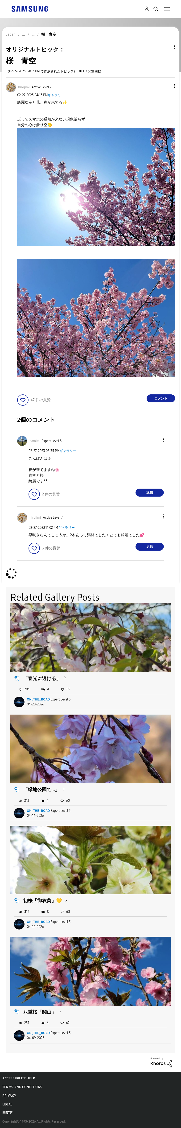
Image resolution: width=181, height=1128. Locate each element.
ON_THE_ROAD (38, 699)
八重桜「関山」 (39, 1012)
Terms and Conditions (22, 1087)
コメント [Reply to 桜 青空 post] (161, 399)
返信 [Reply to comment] (149, 492)
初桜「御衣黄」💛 (42, 900)
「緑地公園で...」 (41, 789)
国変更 (7, 1113)
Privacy (9, 1096)
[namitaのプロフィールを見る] (34, 441)
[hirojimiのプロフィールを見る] (24, 87)
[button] (166, 86)
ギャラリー (56, 95)
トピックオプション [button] (166, 46)
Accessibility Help (18, 1078)
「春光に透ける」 (42, 678)
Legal (7, 1104)
